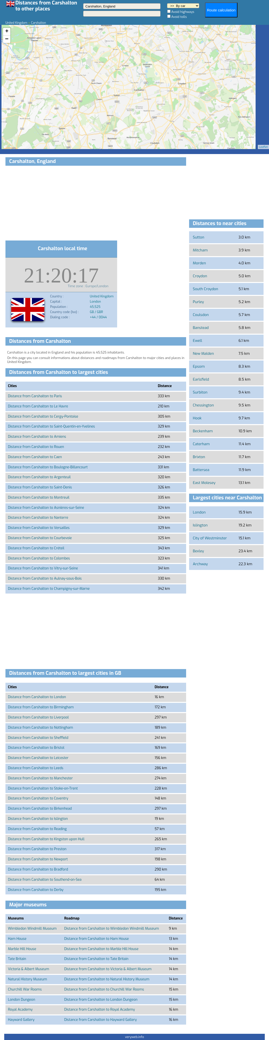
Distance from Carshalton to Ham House (96, 938)
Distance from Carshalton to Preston (37, 849)
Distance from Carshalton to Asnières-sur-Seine (46, 507)
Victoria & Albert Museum (28, 969)
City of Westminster (210, 538)
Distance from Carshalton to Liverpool (38, 717)
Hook (197, 418)
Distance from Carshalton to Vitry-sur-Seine (43, 568)
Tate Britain (17, 959)
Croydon (200, 276)
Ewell (197, 340)
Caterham (201, 443)
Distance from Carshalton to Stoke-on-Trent (43, 788)
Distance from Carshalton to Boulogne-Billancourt (48, 467)
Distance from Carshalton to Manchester (40, 778)
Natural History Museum (27, 979)
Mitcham (200, 250)
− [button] (6, 39)
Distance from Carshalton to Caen (35, 457)
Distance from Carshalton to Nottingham (40, 727)
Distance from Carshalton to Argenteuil (39, 477)
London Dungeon (21, 999)
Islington (200, 525)
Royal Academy (20, 1009)
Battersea (201, 469)
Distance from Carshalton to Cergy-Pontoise (43, 416)
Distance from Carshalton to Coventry (38, 798)
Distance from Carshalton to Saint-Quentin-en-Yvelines (51, 426)
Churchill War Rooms (25, 989)
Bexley (198, 551)
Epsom (199, 366)
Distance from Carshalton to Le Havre (38, 406)
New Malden (203, 353)
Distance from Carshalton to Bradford (38, 869)
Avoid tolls (179, 17)
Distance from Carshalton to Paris (35, 396)
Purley (198, 301)
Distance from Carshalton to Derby (36, 889)
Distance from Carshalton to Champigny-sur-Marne (49, 588)
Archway (200, 563)
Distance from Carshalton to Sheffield (38, 737)
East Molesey (204, 482)
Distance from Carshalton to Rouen (36, 446)
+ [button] (6, 31)
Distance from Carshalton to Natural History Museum (106, 979)
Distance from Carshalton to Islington (38, 818)
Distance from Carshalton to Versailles (39, 527)
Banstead (201, 327)
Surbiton (200, 392)
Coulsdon (201, 314)
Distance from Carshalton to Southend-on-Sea (44, 879)
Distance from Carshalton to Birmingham (41, 707)
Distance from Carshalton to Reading (37, 829)
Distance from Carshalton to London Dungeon (100, 999)
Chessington (203, 405)
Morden (199, 263)
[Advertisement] (95, 204)
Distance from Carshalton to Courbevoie (40, 538)
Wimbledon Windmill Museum (32, 928)
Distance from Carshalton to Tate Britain (96, 959)
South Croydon (205, 288)
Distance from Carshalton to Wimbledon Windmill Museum (111, 928)
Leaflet (263, 147)
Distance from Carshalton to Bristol (36, 747)
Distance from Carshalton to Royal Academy (99, 1009)
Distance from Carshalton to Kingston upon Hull (46, 839)
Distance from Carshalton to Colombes (39, 558)
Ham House (17, 938)
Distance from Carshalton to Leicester (38, 758)
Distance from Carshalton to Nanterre (38, 517)
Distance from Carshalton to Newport (38, 859)
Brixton (199, 456)
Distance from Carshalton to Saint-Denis (40, 487)
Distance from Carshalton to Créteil (36, 548)
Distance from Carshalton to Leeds (35, 768)
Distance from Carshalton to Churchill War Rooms (104, 989)
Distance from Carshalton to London (37, 697)
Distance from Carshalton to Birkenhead (40, 808)
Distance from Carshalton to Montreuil (38, 497)
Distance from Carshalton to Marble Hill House (101, 949)
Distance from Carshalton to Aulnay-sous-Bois (45, 578)
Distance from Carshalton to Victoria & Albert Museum (108, 969)
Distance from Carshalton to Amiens (37, 436)
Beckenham (203, 431)
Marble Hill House (22, 949)
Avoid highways (182, 12)
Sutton (198, 237)
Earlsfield (201, 379)
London (199, 512)
